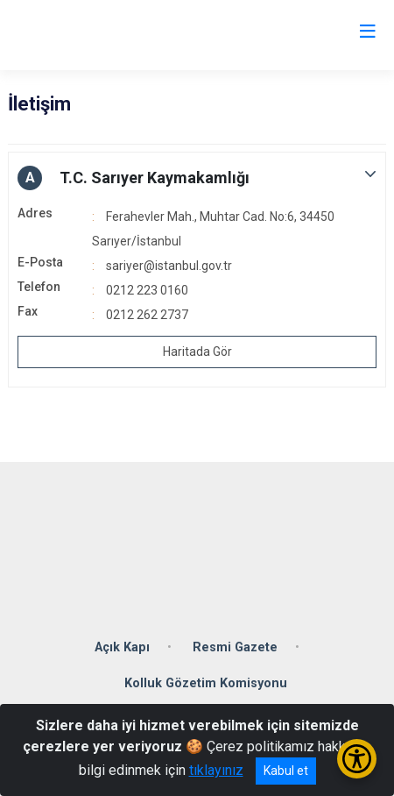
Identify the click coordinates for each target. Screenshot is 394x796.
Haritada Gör (197, 352)
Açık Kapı (122, 647)
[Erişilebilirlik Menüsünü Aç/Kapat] (356, 758)
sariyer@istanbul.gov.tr (169, 266)
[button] (197, 178)
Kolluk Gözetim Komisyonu (205, 683)
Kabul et (286, 771)
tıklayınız (216, 770)
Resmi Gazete (235, 647)
